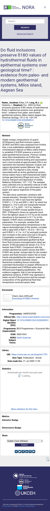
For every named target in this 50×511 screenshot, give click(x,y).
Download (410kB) (21, 298)
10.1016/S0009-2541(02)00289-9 (18, 120)
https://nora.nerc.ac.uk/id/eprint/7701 (29, 354)
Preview (35, 298)
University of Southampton (26, 506)
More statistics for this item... (25, 409)
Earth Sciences (24, 337)
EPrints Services (8, 506)
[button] (47, 459)
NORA (28, 7)
